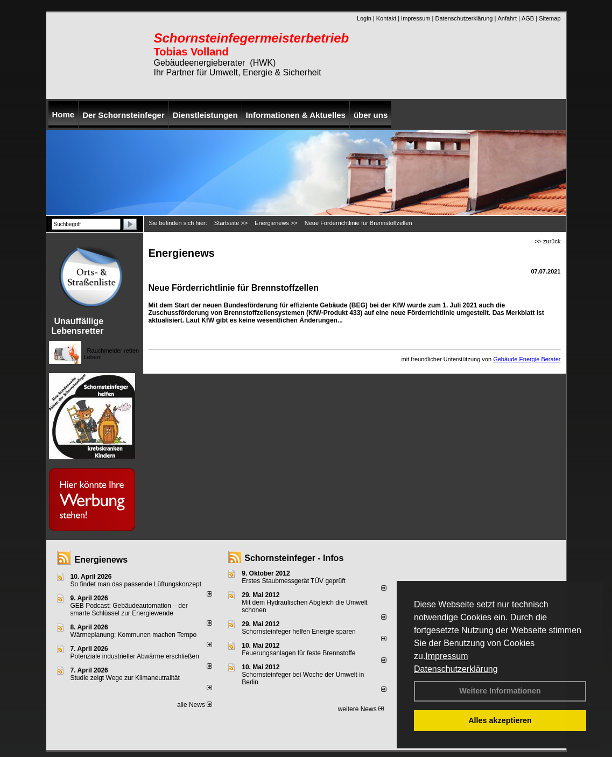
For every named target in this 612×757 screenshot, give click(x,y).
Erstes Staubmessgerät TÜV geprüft (294, 581)
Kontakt (386, 18)
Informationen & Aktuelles (296, 115)
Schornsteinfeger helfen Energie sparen (298, 631)
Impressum (446, 656)
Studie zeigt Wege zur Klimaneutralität (125, 678)
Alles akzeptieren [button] (500, 720)
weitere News (361, 709)
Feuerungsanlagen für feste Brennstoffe (298, 653)
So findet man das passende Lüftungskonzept (136, 584)
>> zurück (547, 241)
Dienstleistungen (205, 115)
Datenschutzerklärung (456, 669)
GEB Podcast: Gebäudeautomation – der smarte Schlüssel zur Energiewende (129, 609)
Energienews (101, 559)
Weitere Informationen (500, 690)
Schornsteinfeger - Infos (293, 558)
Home (63, 114)
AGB (528, 18)
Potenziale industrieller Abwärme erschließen (135, 656)
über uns (371, 115)
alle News (194, 705)
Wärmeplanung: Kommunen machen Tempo (134, 635)
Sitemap (549, 18)
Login (364, 18)
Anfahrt (506, 18)
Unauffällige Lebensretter (78, 326)
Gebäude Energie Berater (526, 359)
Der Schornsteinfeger (123, 115)
